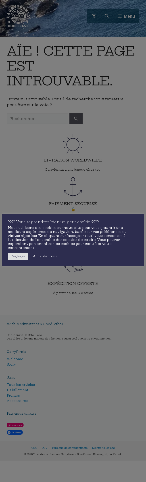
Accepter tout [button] (45, 256)
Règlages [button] (17, 256)
